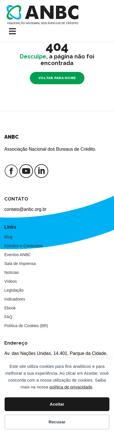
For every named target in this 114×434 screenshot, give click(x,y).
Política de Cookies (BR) (26, 325)
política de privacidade (70, 386)
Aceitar (57, 404)
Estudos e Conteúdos (23, 245)
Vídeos (10, 281)
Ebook (10, 308)
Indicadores (14, 299)
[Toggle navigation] (14, 31)
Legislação (14, 290)
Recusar (57, 421)
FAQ (8, 317)
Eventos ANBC (17, 254)
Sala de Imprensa (20, 263)
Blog (8, 237)
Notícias (11, 272)
